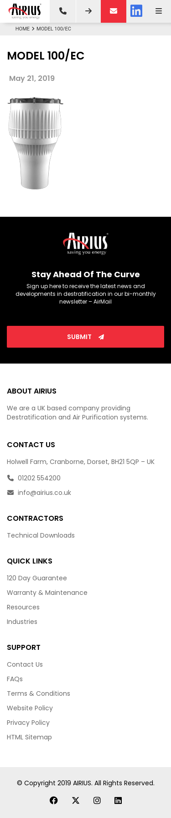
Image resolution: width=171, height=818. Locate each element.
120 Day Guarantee (37, 578)
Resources (23, 607)
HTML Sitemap (29, 737)
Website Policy (30, 708)
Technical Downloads (41, 535)
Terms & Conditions (38, 693)
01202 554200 (34, 478)
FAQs (15, 678)
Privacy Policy (28, 722)
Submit (85, 336)
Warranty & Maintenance (47, 592)
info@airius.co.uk (39, 492)
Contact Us (25, 664)
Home (26, 29)
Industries (22, 621)
